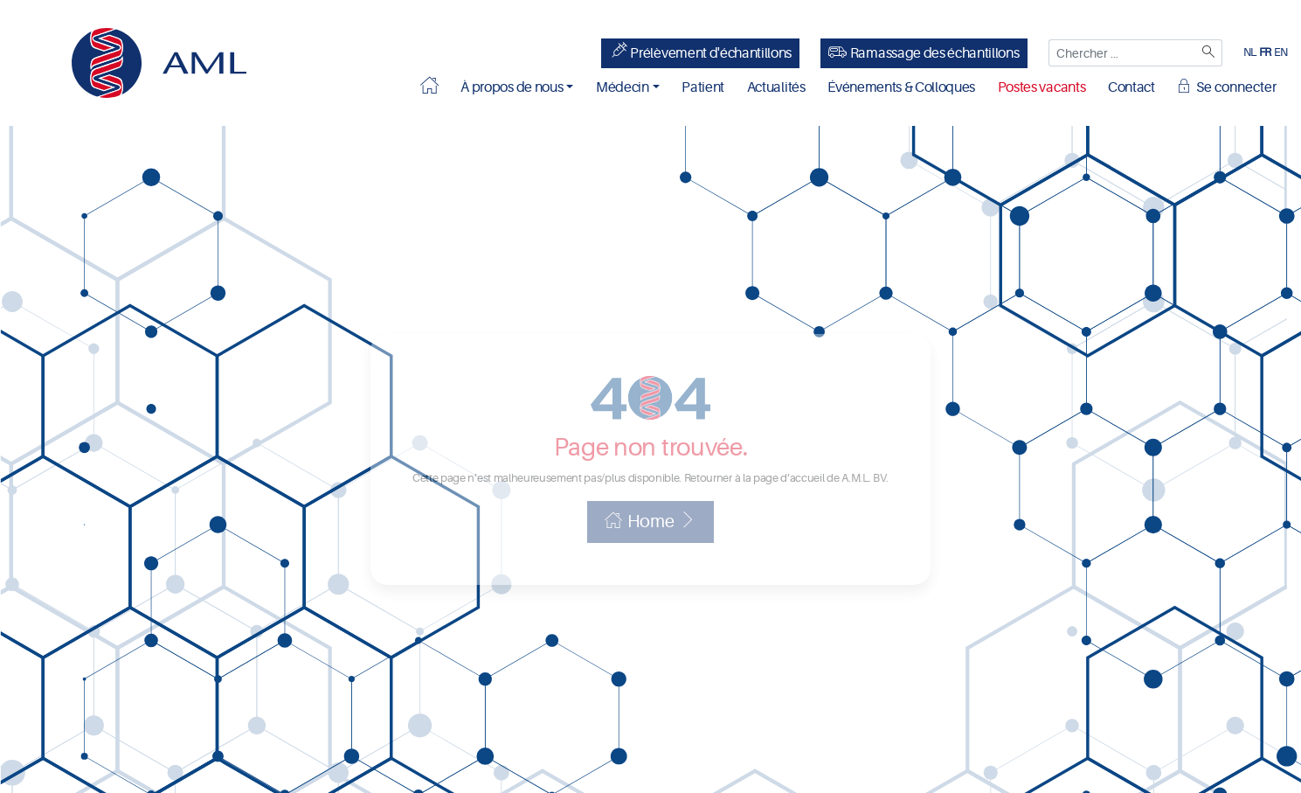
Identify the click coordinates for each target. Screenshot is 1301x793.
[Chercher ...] (1122, 52)
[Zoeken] (1208, 52)
